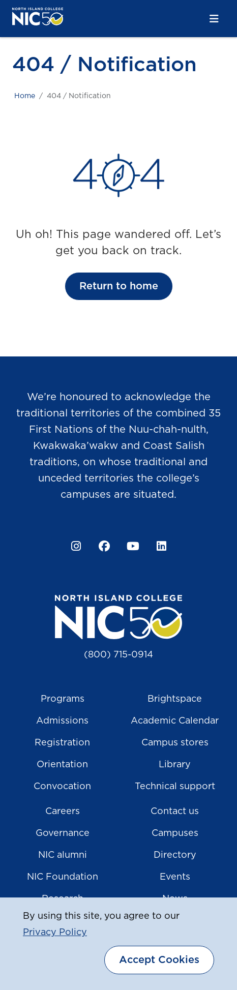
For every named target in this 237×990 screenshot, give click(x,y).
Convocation (62, 786)
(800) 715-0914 (118, 654)
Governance (63, 833)
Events (175, 877)
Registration (62, 742)
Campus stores (175, 742)
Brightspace (174, 699)
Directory (175, 855)
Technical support (175, 786)
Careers (62, 811)
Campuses (175, 833)
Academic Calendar (175, 721)
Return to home (118, 286)
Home (24, 96)
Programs (62, 699)
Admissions (62, 721)
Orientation (62, 764)
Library (175, 764)
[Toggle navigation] (214, 19)
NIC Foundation (62, 877)
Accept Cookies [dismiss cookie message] (159, 960)
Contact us (175, 811)
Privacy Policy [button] (55, 932)
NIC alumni (62, 855)
